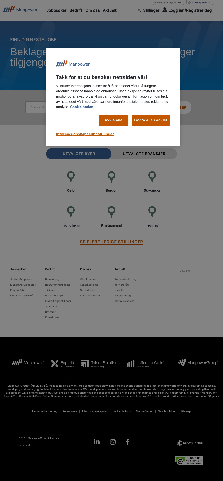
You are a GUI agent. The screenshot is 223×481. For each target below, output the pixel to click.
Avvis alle (113, 120)
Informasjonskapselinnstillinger (85, 134)
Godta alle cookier (150, 120)
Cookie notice (81, 107)
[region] (113, 97)
